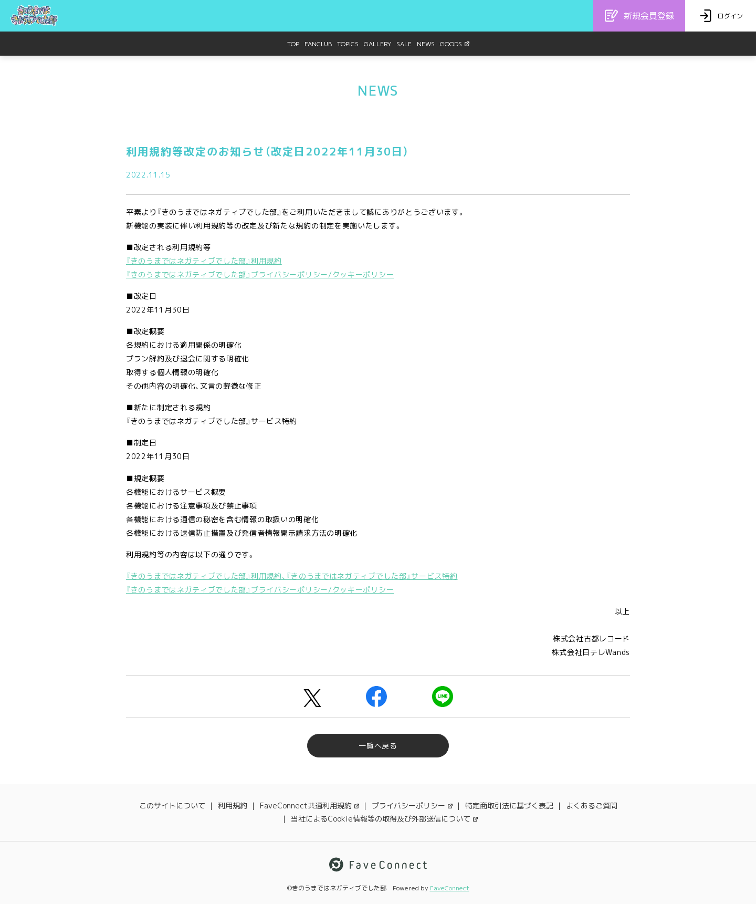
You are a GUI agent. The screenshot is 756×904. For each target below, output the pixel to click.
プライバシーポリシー (412, 806)
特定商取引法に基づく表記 (509, 806)
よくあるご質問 (591, 806)
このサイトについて (172, 806)
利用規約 (232, 806)
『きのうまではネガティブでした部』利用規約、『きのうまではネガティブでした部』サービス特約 (292, 576)
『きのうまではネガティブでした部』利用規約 (204, 261)
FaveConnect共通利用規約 (309, 806)
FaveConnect (449, 888)
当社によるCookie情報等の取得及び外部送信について (384, 819)
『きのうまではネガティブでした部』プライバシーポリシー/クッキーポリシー (260, 274)
